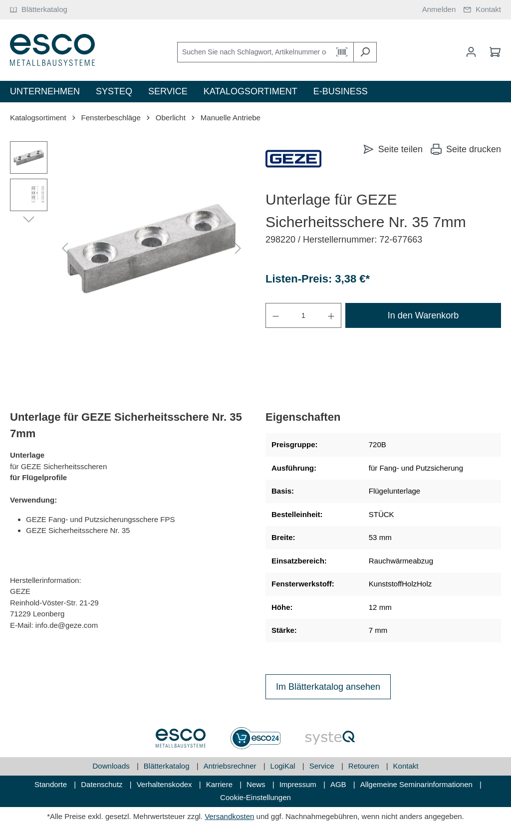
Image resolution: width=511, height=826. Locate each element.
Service (322, 766)
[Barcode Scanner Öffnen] (342, 52)
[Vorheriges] (64, 249)
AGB (339, 784)
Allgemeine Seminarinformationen (417, 784)
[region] (128, 248)
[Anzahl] (303, 315)
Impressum (298, 784)
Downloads (112, 766)
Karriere (220, 784)
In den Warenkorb (423, 315)
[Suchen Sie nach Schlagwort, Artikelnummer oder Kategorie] (254, 52)
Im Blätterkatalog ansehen (328, 687)
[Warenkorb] (492, 52)
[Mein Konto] (471, 52)
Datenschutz (103, 784)
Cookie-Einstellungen (255, 797)
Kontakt (406, 766)
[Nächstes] (238, 249)
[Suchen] (365, 52)
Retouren (364, 766)
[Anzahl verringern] (275, 315)
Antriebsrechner (231, 766)
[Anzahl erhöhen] (331, 315)
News (257, 784)
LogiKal (283, 766)
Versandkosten (229, 816)
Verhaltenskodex (165, 784)
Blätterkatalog (168, 766)
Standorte (51, 784)
